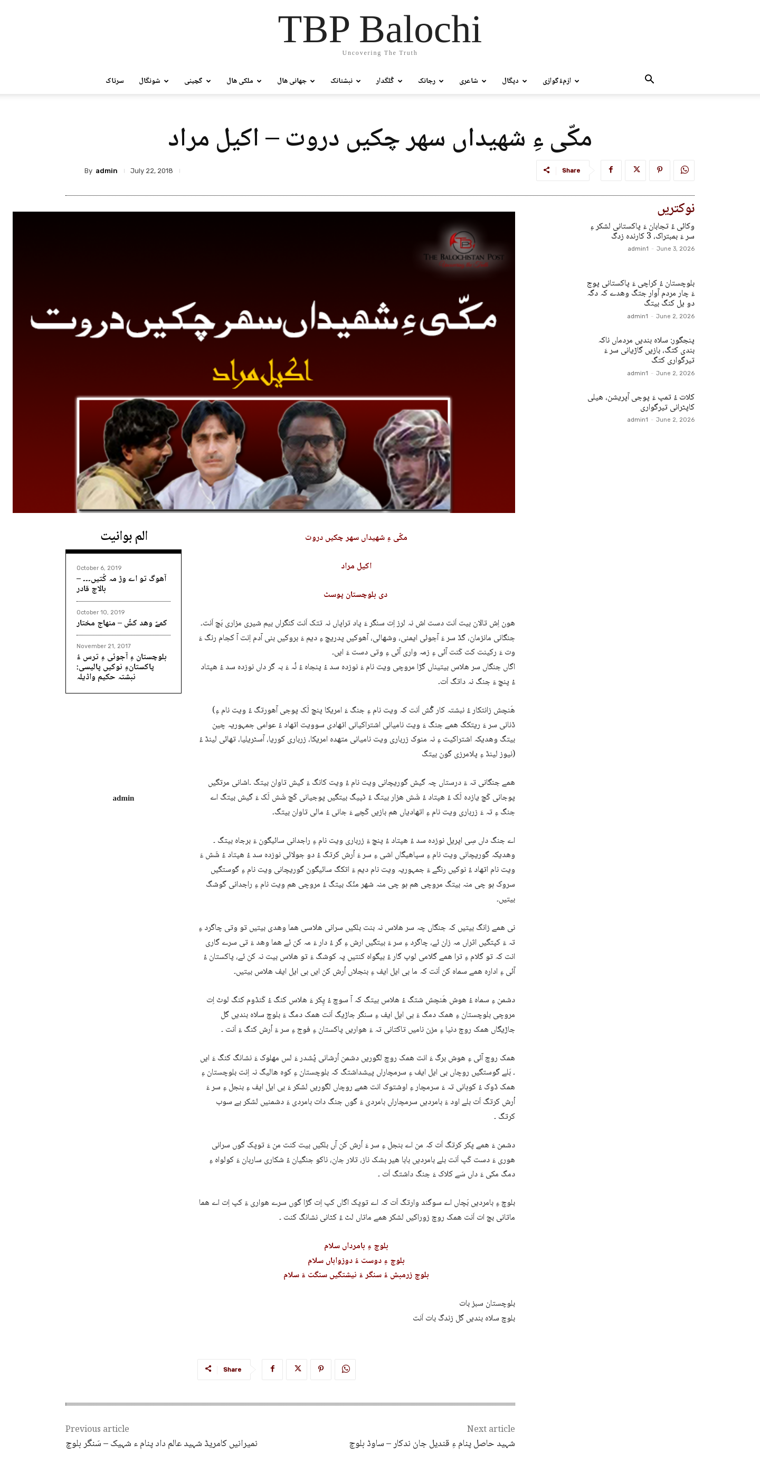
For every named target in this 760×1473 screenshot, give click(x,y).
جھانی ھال (296, 81)
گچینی (197, 81)
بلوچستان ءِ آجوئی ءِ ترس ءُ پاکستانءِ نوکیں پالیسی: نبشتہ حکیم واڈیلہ (122, 667)
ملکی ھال (244, 81)
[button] (649, 81)
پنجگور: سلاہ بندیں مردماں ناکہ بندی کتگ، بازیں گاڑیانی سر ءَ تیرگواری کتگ (646, 351)
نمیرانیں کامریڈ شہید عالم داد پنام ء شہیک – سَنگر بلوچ (161, 1444)
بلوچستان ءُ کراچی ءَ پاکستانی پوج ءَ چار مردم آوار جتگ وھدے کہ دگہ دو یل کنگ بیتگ (641, 294)
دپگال (514, 81)
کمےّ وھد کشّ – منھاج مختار (122, 623)
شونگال (154, 81)
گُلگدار (389, 81)
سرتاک (115, 81)
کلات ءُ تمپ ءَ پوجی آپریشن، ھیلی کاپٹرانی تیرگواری (641, 403)
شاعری (473, 81)
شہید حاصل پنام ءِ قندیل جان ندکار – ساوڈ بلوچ (432, 1444)
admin (107, 170)
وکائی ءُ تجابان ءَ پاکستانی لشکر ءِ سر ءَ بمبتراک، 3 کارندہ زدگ (642, 232)
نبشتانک (345, 81)
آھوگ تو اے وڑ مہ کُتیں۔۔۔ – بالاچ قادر (121, 584)
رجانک (431, 81)
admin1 (638, 248)
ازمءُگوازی (561, 81)
